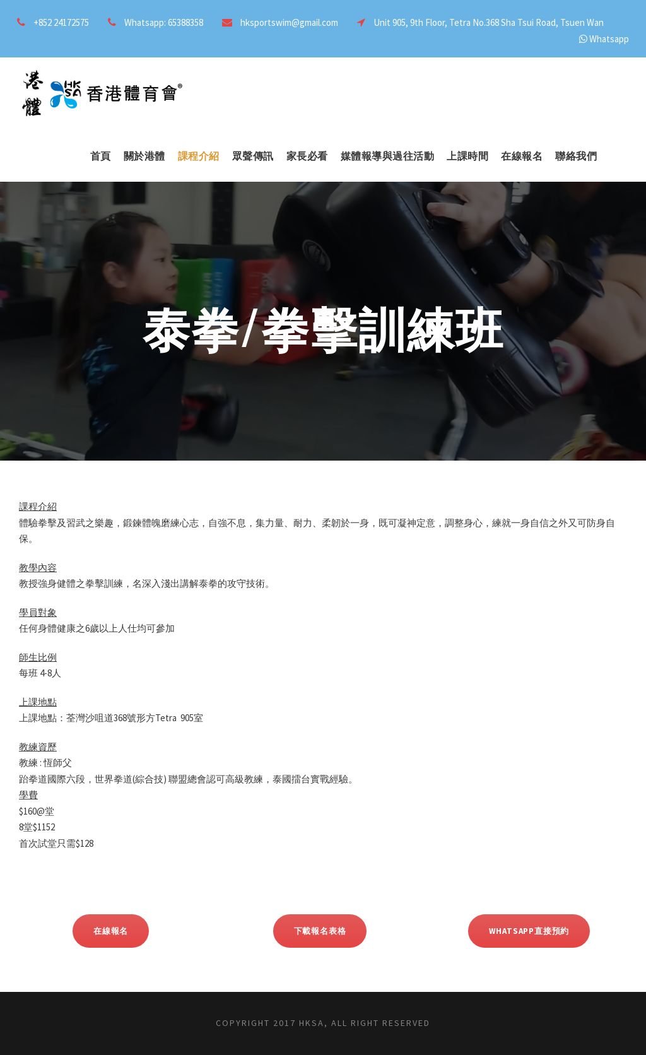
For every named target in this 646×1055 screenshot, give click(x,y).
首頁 (100, 156)
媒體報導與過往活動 (388, 156)
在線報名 (522, 156)
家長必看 (307, 156)
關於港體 (144, 156)
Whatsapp (609, 39)
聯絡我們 (576, 156)
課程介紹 (199, 156)
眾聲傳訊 (253, 156)
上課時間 (467, 156)
